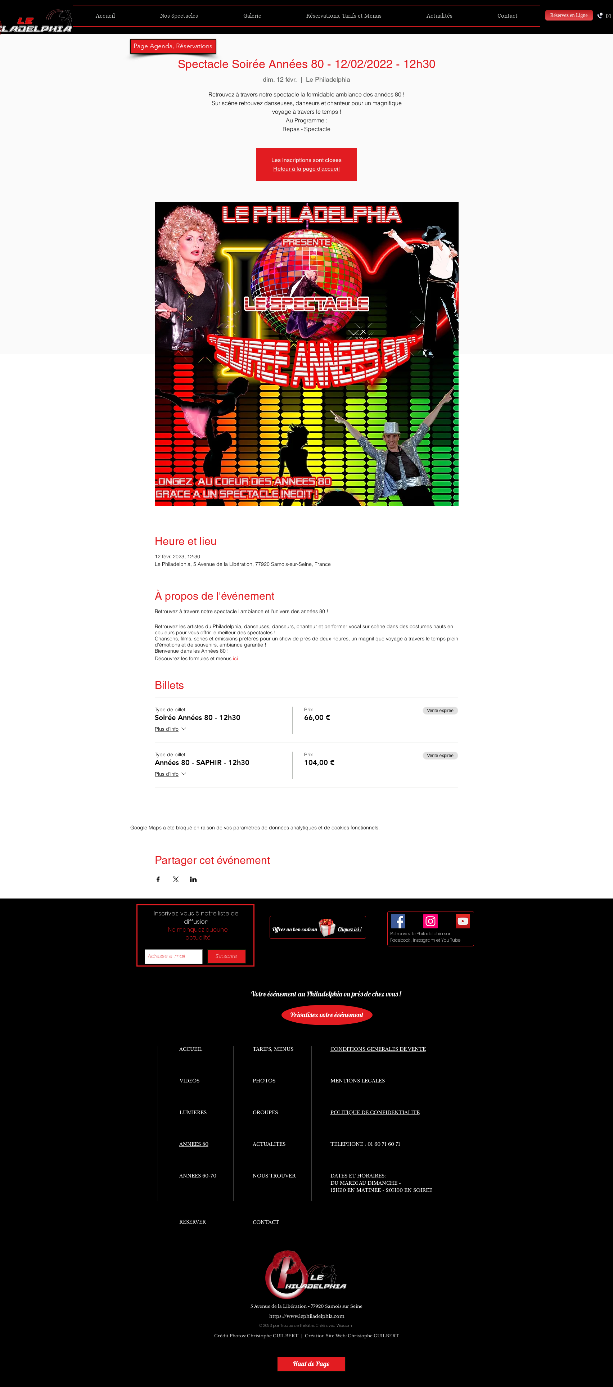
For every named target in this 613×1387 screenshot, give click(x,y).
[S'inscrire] (226, 956)
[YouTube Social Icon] (463, 921)
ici (235, 658)
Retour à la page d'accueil (306, 168)
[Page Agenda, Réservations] (173, 46)
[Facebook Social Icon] (398, 921)
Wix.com (344, 1325)
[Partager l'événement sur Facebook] (158, 879)
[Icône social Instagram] (430, 921)
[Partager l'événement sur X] (175, 879)
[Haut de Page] (311, 1364)
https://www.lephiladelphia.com (306, 1316)
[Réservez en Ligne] (569, 15)
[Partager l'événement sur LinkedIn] (193, 879)
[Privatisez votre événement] (327, 1015)
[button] (179, 15)
